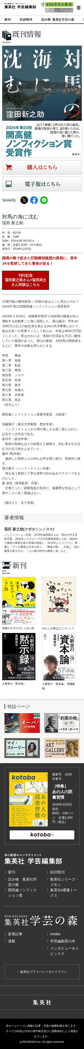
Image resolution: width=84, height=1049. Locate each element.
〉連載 (9, 941)
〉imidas (53, 934)
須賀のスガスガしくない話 (18, 628)
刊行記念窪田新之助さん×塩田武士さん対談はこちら (25, 280)
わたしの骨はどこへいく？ (58, 628)
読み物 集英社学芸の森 (57, 19)
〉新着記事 (13, 934)
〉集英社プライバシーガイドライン (42, 972)
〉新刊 (9, 872)
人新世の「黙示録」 (14, 683)
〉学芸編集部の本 (61, 941)
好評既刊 (26, 19)
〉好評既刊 (56, 872)
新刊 (7, 19)
